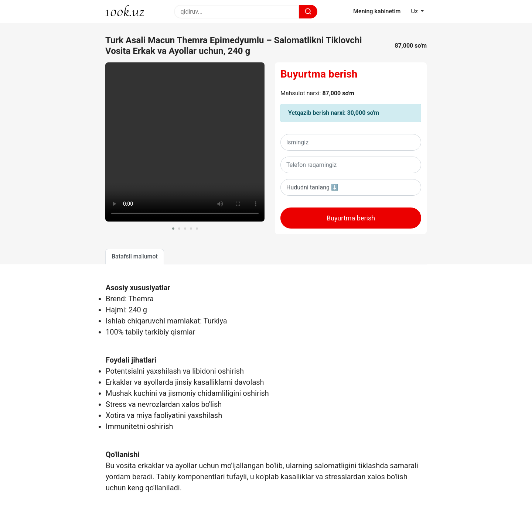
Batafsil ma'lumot (135, 256)
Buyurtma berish (319, 74)
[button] (173, 229)
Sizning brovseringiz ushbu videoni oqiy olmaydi (185, 142)
